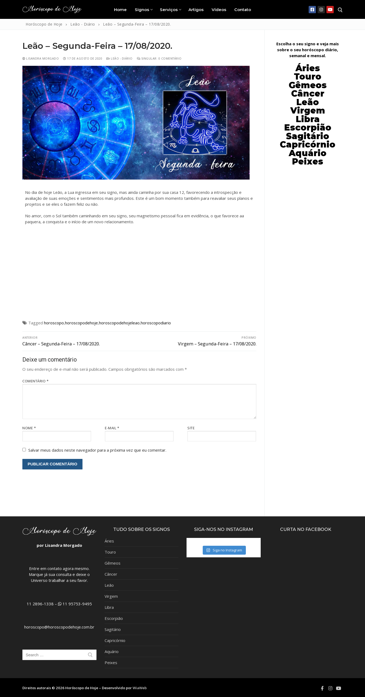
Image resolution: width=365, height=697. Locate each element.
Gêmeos (112, 563)
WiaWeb (140, 687)
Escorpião (307, 127)
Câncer (307, 93)
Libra (109, 607)
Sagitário (113, 629)
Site (191, 427)
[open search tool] (340, 10)
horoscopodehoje (81, 322)
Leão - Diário (119, 58)
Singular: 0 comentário (159, 58)
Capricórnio (115, 640)
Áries (109, 541)
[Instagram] (321, 9)
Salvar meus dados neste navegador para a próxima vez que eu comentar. (97, 450)
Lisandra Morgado (40, 58)
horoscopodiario (156, 322)
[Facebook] (312, 9)
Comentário (35, 381)
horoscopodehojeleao (119, 322)
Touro (110, 552)
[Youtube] (330, 9)
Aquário (112, 651)
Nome (29, 427)
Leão (307, 102)
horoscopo (54, 322)
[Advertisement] (139, 273)
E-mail (112, 427)
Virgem (111, 596)
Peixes (111, 662)
